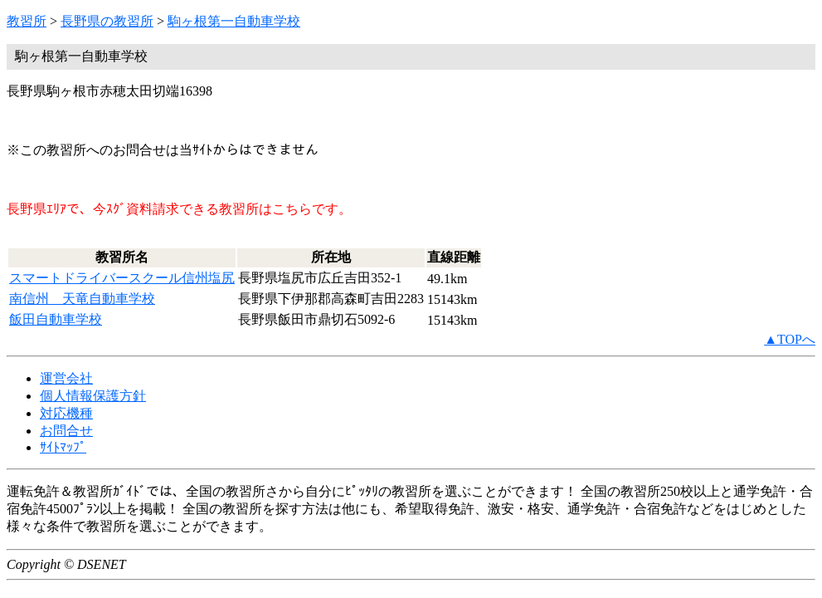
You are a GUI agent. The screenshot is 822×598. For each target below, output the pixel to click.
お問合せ (66, 431)
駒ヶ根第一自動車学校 (234, 21)
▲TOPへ (789, 339)
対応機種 (66, 413)
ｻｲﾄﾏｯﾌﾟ (63, 447)
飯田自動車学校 (55, 319)
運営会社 (66, 378)
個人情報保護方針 (93, 396)
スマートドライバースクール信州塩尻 (122, 278)
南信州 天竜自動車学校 (82, 299)
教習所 (26, 21)
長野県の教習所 (107, 21)
